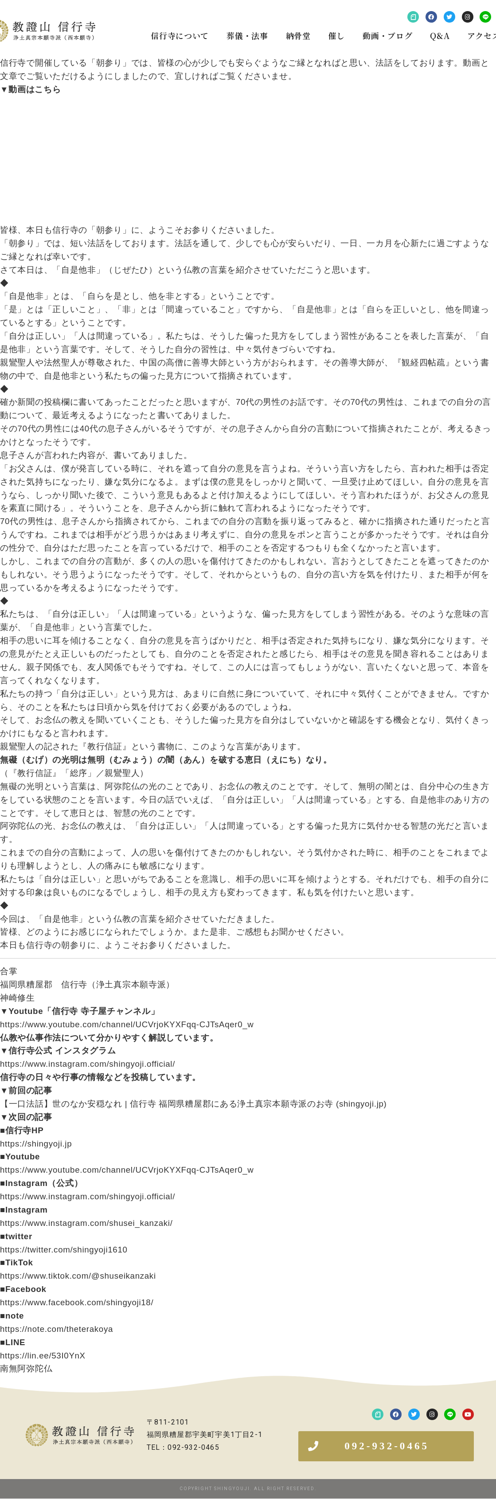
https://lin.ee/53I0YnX (43, 1355)
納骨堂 (298, 35)
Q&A (439, 35)
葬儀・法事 (247, 35)
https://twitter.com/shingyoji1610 (64, 1249)
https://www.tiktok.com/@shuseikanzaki (78, 1275)
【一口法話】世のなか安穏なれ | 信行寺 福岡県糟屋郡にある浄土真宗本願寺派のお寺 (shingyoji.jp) (193, 1103)
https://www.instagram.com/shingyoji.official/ (87, 1063)
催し (336, 35)
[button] (386, 1446)
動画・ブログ (387, 35)
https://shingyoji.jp (36, 1143)
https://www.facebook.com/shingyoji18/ (76, 1302)
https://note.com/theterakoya (56, 1329)
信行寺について (180, 35)
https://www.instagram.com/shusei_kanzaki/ (86, 1223)
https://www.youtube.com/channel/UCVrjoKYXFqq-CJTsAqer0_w (127, 1024)
